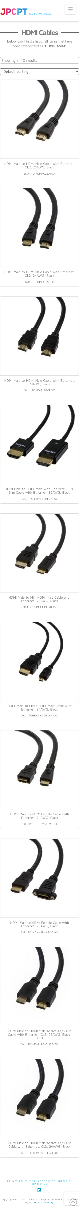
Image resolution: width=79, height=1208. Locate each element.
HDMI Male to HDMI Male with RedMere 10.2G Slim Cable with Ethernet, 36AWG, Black (39, 490)
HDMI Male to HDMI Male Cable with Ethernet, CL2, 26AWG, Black (39, 165)
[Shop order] (39, 71)
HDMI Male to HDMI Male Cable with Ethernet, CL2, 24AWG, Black (39, 273)
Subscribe (65, 1181)
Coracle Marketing (41, 1202)
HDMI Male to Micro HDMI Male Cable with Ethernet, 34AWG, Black (39, 707)
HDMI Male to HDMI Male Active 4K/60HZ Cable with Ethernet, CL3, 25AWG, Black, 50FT (39, 1034)
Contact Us (39, 1184)
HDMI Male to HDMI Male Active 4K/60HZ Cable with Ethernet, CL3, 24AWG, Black (39, 1144)
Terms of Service (42, 1181)
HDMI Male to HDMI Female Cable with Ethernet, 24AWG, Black (39, 816)
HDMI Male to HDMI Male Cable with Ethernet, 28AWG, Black (39, 382)
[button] (70, 9)
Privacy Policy (17, 1181)
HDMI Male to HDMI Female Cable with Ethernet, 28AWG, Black (39, 924)
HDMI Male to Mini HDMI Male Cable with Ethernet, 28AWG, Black (39, 599)
